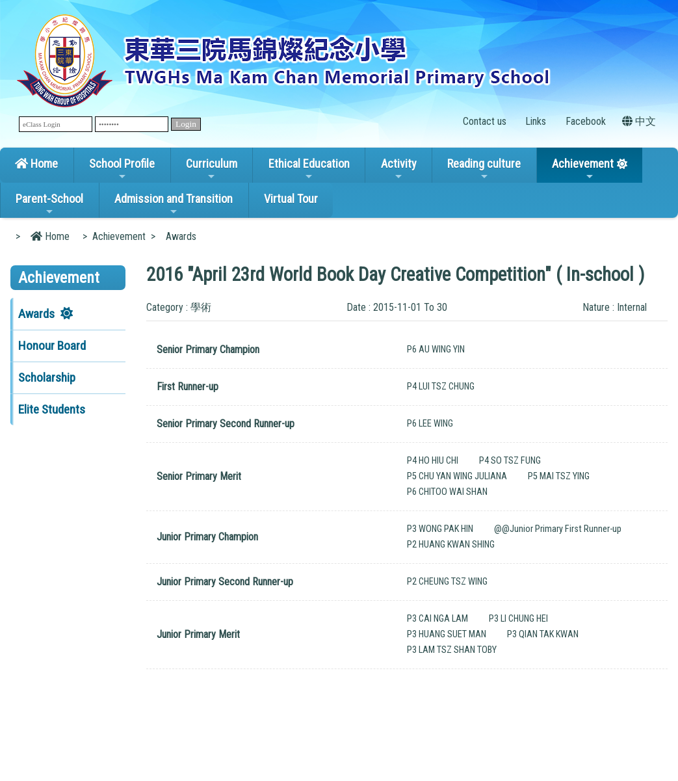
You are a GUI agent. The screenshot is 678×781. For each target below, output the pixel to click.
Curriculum (211, 169)
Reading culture (484, 169)
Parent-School (49, 204)
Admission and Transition (173, 204)
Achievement (583, 169)
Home (36, 163)
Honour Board (52, 345)
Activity (399, 169)
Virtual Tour (291, 198)
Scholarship (46, 377)
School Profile (122, 169)
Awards (36, 313)
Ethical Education (309, 169)
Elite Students (51, 409)
